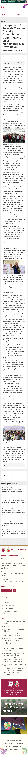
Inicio (6, 600)
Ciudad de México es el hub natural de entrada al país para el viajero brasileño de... (14, 532)
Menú (3, 14)
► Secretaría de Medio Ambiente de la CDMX (12, 634)
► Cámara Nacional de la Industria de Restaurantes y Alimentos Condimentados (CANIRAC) (14, 671)
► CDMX (7, 626)
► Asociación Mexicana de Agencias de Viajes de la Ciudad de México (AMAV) (14, 659)
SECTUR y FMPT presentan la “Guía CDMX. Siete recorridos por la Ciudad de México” (14, 501)
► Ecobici (7, 643)
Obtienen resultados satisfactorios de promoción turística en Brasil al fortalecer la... (14, 511)
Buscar (18, 14)
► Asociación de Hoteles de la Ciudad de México (14, 654)
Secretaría (7, 602)
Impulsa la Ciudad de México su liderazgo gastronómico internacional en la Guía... (14, 491)
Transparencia (9, 614)
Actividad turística (10, 611)
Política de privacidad (14, 746)
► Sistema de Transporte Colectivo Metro (13, 649)
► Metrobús (8, 646)
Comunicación (9, 605)
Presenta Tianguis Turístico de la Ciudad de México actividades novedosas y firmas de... (14, 522)
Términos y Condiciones (14, 743)
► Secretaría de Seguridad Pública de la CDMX (14, 639)
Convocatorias (9, 608)
